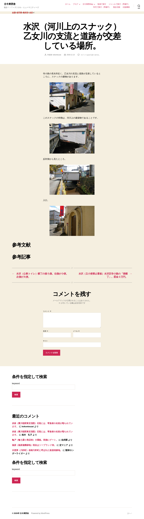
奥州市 (25, 13)
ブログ (75, 4)
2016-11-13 (71, 55)
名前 (45, 331)
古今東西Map (88, 4)
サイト (45, 341)
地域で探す (101, 4)
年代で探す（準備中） (102, 7)
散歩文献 (116, 7)
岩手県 (19, 13)
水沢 (31, 13)
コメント (47, 311)
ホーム (67, 4)
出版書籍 (126, 7)
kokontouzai (57, 55)
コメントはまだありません (89, 55)
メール (76, 331)
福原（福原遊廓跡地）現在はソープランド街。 (34, 445)
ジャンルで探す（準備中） (119, 4)
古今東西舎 (10, 4)
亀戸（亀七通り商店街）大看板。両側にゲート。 (35, 440)
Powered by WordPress (40, 513)
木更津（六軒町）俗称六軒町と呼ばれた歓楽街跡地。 (37, 450)
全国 (14, 13)
